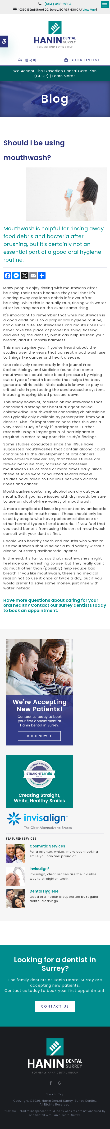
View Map (89, 10)
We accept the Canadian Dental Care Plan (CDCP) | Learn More (54, 73)
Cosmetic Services (47, 846)
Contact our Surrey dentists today (68, 605)
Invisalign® (40, 868)
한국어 (31, 60)
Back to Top (55, 1094)
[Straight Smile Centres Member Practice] (39, 781)
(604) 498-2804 (58, 4)
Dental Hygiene (44, 891)
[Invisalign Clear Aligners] (39, 820)
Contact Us (55, 1006)
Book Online (86, 60)
